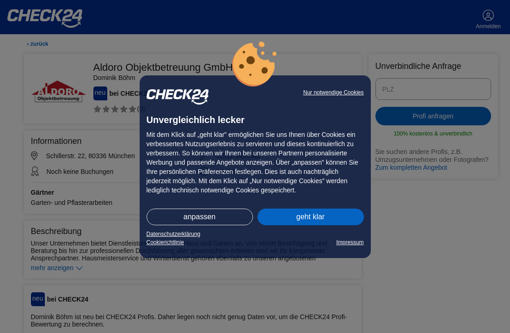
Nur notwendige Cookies (333, 92)
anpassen (199, 217)
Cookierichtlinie (165, 242)
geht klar (310, 217)
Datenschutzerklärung (174, 234)
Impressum (349, 242)
